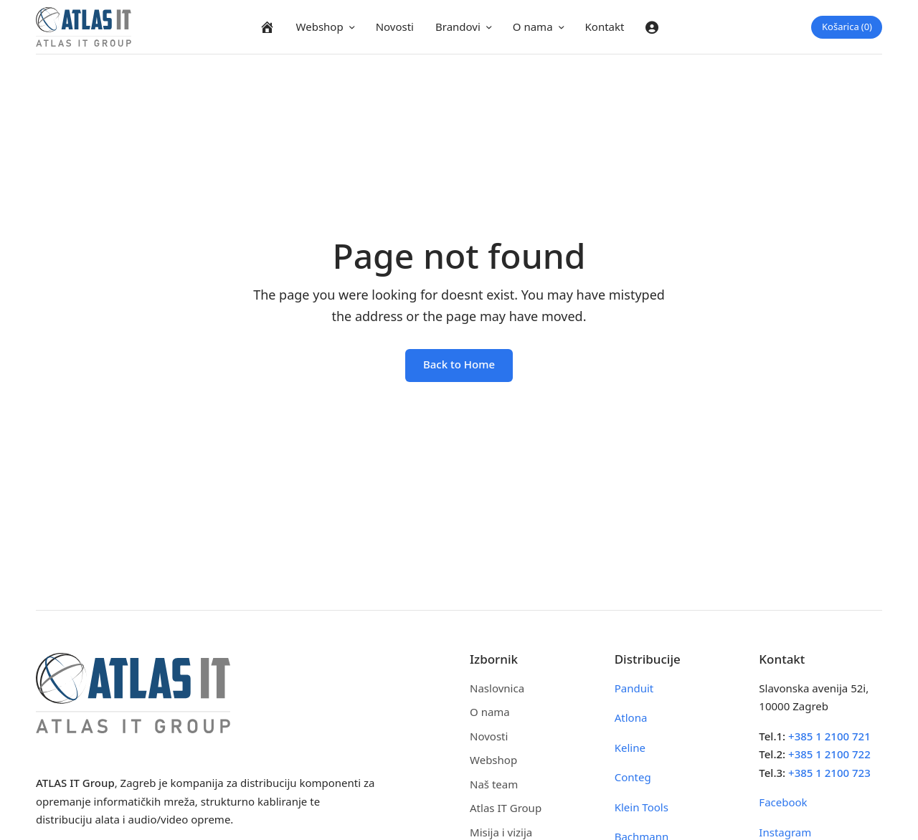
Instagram (785, 832)
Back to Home (459, 364)
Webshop (320, 26)
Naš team (494, 784)
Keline (630, 747)
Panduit (634, 688)
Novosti (395, 26)
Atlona (631, 717)
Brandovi (458, 26)
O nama (533, 26)
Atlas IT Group (505, 808)
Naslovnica (497, 688)
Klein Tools (641, 807)
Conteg (633, 777)
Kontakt (605, 26)
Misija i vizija (501, 832)
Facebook (783, 802)
